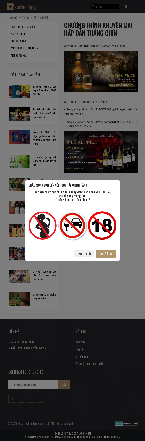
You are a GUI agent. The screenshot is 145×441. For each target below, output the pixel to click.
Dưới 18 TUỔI (84, 254)
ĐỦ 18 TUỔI (106, 253)
